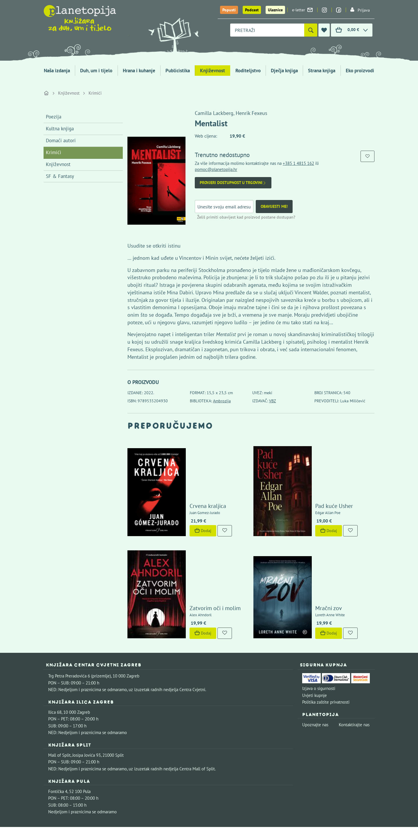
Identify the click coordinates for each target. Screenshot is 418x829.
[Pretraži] (310, 30)
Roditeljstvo (248, 70)
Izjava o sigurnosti (318, 633)
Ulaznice (275, 9)
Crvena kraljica (191, 478)
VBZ (272, 400)
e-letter (302, 9)
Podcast (252, 9)
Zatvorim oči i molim (198, 553)
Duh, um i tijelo (96, 70)
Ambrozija (222, 400)
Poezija (53, 116)
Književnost (212, 70)
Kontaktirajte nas (354, 669)
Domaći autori (61, 140)
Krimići (95, 93)
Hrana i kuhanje (139, 70)
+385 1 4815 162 (298, 163)
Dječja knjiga (284, 70)
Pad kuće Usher (317, 478)
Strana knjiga (321, 70)
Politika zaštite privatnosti (325, 647)
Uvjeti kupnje (314, 640)
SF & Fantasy (60, 176)
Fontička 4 (57, 736)
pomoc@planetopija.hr (216, 169)
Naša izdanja (57, 70)
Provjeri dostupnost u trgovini (233, 182)
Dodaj (186, 502)
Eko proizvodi (360, 70)
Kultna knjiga (60, 128)
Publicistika (177, 70)
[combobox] (267, 30)
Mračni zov (312, 553)
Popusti (229, 9)
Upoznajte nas (315, 669)
